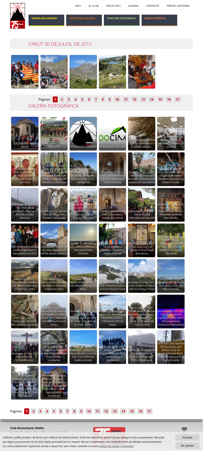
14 (151, 99)
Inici (78, 6)
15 (160, 99)
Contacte (152, 6)
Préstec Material (178, 6)
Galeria (133, 6)
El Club (94, 6)
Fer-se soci (113, 6)
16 (169, 99)
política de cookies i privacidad (116, 446)
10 (117, 99)
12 (134, 99)
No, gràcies (187, 445)
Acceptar (187, 437)
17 (177, 99)
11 (126, 99)
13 (143, 99)
